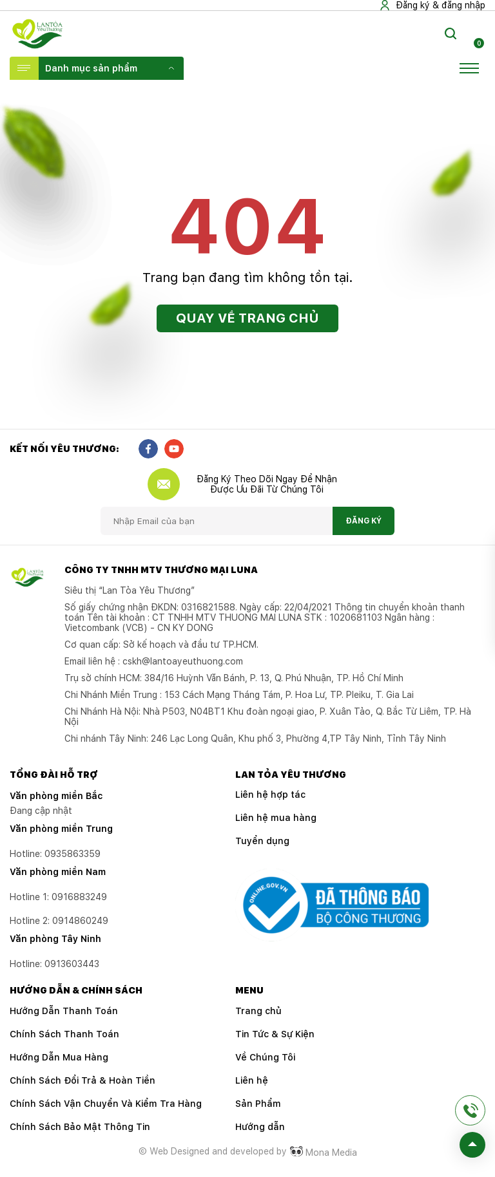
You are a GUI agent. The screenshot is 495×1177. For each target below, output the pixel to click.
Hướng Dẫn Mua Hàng (59, 1057)
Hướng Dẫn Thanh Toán (64, 1011)
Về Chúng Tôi (265, 1057)
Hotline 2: (59, 921)
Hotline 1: (58, 897)
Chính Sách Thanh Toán (64, 1034)
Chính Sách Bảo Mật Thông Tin (80, 1127)
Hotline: (54, 964)
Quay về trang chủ (247, 318)
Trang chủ (258, 1011)
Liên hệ (251, 1080)
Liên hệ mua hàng (275, 818)
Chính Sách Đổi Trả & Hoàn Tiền (82, 1080)
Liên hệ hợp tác (270, 794)
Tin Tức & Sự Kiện (275, 1034)
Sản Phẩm (258, 1103)
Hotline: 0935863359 (55, 854)
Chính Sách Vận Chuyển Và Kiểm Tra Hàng (106, 1103)
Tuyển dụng (262, 841)
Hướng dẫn (260, 1127)
